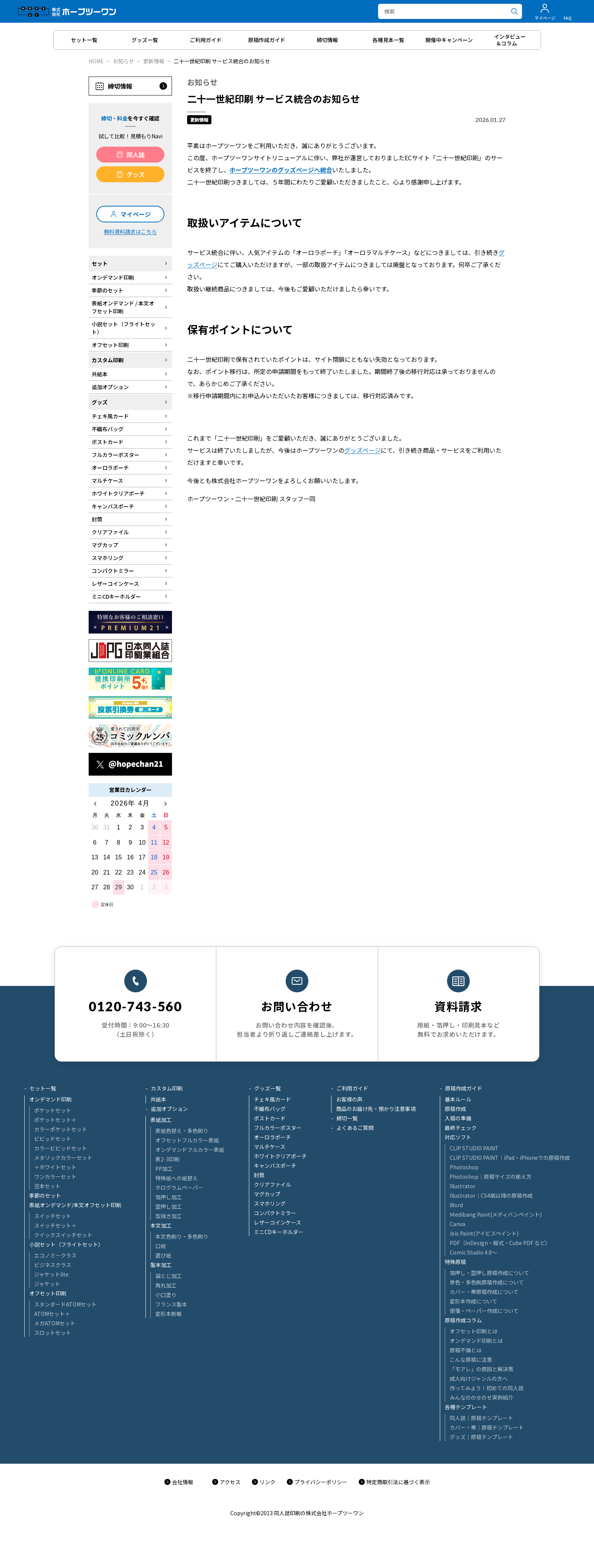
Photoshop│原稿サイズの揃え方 (490, 1176)
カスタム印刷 (167, 1088)
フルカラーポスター (278, 1127)
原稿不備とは (465, 1350)
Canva (457, 1224)
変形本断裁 (168, 1313)
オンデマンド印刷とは (476, 1340)
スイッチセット (52, 1216)
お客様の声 (349, 1099)
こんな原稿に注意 (471, 1359)
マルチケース (269, 1146)
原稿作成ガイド (463, 1088)
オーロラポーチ (272, 1137)
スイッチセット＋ (55, 1225)
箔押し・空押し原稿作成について (489, 1273)
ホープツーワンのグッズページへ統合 (281, 169)
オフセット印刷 (47, 1293)
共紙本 (158, 1099)
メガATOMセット (54, 1323)
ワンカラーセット (55, 1176)
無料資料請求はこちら (130, 231)
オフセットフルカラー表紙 (187, 1140)
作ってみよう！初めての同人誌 (487, 1388)
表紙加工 (161, 1119)
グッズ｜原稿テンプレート (481, 1437)
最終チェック (461, 1127)
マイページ (135, 214)
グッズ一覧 (267, 1088)
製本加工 (161, 1265)
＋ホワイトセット (55, 1167)
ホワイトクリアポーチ (280, 1156)
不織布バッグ (270, 1108)
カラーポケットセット (60, 1129)
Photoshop (464, 1167)
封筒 (259, 1175)
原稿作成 (455, 1108)
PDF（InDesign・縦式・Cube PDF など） (500, 1243)
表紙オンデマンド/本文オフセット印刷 (75, 1205)
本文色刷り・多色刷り (181, 1236)
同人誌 (136, 154)
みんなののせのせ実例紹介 (481, 1397)
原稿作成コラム (463, 1320)
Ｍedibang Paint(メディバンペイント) (496, 1214)
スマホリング (270, 1203)
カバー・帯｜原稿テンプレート (487, 1427)
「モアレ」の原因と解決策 (481, 1369)
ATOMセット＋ (52, 1313)
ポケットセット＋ (55, 1119)
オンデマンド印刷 (50, 1099)
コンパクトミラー (275, 1213)
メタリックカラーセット (63, 1157)
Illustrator (462, 1186)
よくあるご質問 (355, 1127)
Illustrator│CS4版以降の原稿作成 (491, 1195)
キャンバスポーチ (275, 1165)
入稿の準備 (458, 1118)
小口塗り (166, 1295)
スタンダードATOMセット (65, 1304)
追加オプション (169, 1108)
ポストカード (270, 1118)
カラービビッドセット (60, 1148)
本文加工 (161, 1225)
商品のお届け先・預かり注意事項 (376, 1108)
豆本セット (47, 1186)
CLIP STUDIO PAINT (474, 1148)
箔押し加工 (168, 1197)
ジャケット (47, 1284)
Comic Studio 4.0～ (473, 1252)
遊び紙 (163, 1255)
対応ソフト (458, 1137)
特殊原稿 (455, 1262)
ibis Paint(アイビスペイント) (484, 1233)
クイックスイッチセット (63, 1235)
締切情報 (120, 86)
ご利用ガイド (352, 1088)
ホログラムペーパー (179, 1187)
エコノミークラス (55, 1255)
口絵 (160, 1246)
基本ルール (458, 1099)
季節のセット (45, 1195)
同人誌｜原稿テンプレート (481, 1418)
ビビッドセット (52, 1138)
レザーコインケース (277, 1222)
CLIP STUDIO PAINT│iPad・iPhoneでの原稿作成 (510, 1157)
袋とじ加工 (168, 1276)
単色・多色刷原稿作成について (487, 1282)
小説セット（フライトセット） (66, 1244)
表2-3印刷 (167, 1159)
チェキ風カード (272, 1099)
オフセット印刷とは (473, 1331)
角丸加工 (166, 1285)
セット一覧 (43, 1088)
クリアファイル (272, 1184)
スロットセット (52, 1332)
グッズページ (362, 450)
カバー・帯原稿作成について (484, 1291)
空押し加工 (168, 1206)
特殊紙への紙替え (176, 1178)
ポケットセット (52, 1110)
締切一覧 (347, 1118)
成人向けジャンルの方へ (479, 1378)
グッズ (136, 174)
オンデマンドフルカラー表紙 (189, 1149)
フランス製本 (171, 1304)
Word (456, 1205)
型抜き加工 (168, 1216)
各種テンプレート (466, 1407)
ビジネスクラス (52, 1265)
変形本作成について (473, 1301)
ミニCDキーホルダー (278, 1232)
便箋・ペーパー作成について (484, 1310)
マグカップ (267, 1194)
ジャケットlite (51, 1274)
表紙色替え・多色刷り (181, 1130)
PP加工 (164, 1168)
